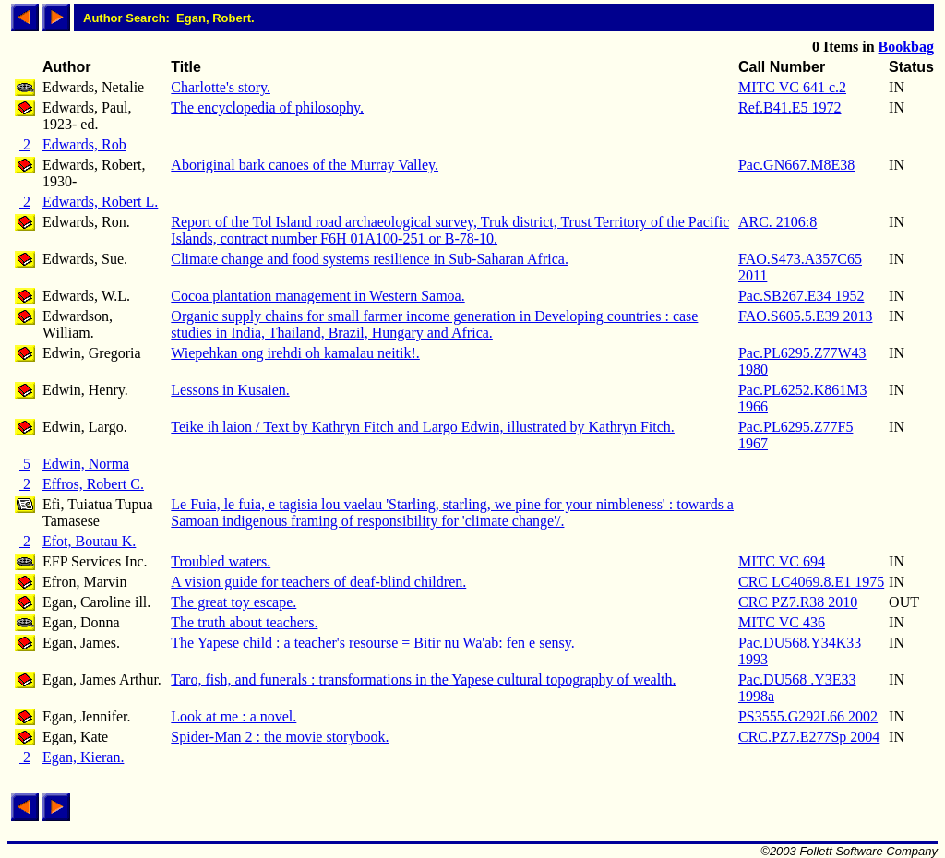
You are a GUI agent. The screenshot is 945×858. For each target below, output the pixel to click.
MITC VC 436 (781, 622)
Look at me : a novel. (233, 716)
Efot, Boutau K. (89, 541)
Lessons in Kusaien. (230, 390)
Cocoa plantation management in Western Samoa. (317, 296)
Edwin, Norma (85, 463)
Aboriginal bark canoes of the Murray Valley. (304, 165)
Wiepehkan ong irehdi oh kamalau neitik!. (295, 353)
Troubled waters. (220, 561)
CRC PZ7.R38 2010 (797, 602)
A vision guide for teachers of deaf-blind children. (318, 582)
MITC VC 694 (781, 561)
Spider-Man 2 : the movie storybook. (280, 737)
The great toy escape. (233, 602)
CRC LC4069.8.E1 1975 (811, 582)
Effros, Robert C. (93, 484)
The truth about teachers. (244, 622)
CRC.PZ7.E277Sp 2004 (808, 737)
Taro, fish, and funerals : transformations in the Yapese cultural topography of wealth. (423, 679)
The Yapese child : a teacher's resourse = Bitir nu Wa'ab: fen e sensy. (372, 642)
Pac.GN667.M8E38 (796, 165)
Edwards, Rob (84, 144)
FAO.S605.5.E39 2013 (805, 316)
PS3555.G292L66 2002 (808, 716)
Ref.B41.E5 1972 (790, 107)
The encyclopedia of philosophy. (267, 107)
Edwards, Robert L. (100, 201)
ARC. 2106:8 (777, 222)
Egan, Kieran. (83, 757)
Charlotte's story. (220, 87)
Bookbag (906, 46)
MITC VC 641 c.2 (792, 87)
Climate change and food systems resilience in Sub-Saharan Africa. (369, 259)
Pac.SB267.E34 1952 (801, 296)
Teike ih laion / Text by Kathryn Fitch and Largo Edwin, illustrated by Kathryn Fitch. (423, 427)
